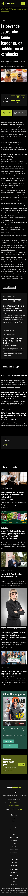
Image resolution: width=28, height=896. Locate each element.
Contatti (14, 821)
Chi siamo (14, 818)
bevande (3, 17)
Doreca (9, 409)
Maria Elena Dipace (13, 538)
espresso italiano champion (9, 334)
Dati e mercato (14, 837)
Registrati (21, 764)
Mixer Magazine (14, 827)
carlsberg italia (4, 527)
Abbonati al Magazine (10, 745)
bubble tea (3, 20)
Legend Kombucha (22, 371)
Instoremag (14, 865)
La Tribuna (14, 884)
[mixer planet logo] (14, 787)
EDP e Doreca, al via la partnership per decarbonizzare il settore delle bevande (13, 415)
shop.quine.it (19, 802)
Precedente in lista (9, 296)
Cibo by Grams (14, 849)
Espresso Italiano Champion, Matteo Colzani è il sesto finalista (13, 340)
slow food (10, 570)
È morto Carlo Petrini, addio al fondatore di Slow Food (11, 575)
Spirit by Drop (14, 852)
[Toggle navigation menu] (2, 3)
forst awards (9, 667)
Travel (14, 843)
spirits (5, 300)
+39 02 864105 (17, 799)
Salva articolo (7, 113)
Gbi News (14, 862)
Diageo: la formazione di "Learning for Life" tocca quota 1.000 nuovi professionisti (13, 494)
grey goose (11, 300)
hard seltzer (15, 17)
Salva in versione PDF (20, 113)
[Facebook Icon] (16, 809)
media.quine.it (11, 802)
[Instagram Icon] (13, 809)
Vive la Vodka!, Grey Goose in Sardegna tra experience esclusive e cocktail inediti (13, 308)
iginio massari (10, 388)
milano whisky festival (12, 371)
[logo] (10, 3)
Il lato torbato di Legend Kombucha (14, 375)
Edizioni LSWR (14, 875)
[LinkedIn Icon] (18, 809)
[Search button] (25, 3)
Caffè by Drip (14, 855)
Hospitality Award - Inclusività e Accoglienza (16, 628)
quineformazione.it (14, 805)
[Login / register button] (22, 3)
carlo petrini (3, 570)
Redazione (13, 313)
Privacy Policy (14, 830)
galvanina (17, 388)
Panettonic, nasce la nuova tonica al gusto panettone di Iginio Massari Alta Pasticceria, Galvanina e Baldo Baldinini (14, 394)
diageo (2, 488)
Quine (14, 881)
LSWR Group (14, 878)
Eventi (14, 846)
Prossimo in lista (8, 330)
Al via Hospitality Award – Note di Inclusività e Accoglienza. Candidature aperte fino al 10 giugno (14, 635)
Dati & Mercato (8, 8)
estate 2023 (10, 20)
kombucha (9, 17)
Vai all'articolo (8, 741)
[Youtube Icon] (21, 809)
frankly (21, 17)
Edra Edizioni (14, 872)
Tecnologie (14, 840)
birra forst (3, 667)
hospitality (3, 628)
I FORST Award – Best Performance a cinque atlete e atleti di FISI (14, 672)
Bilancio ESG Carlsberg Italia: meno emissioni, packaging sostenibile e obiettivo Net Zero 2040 (13, 533)
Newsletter (14, 824)
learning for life (9, 488)
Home (2, 8)
